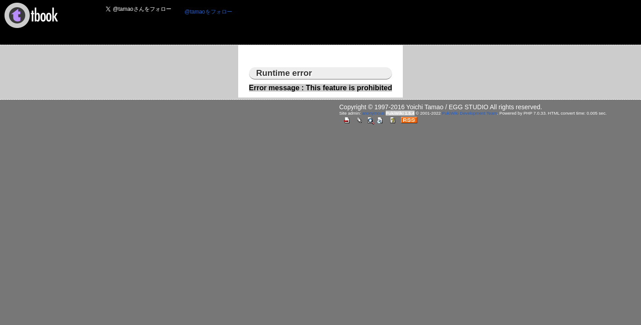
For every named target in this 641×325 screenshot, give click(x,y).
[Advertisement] (404, 23)
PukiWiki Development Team (469, 113)
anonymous (373, 113)
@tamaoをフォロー (208, 12)
